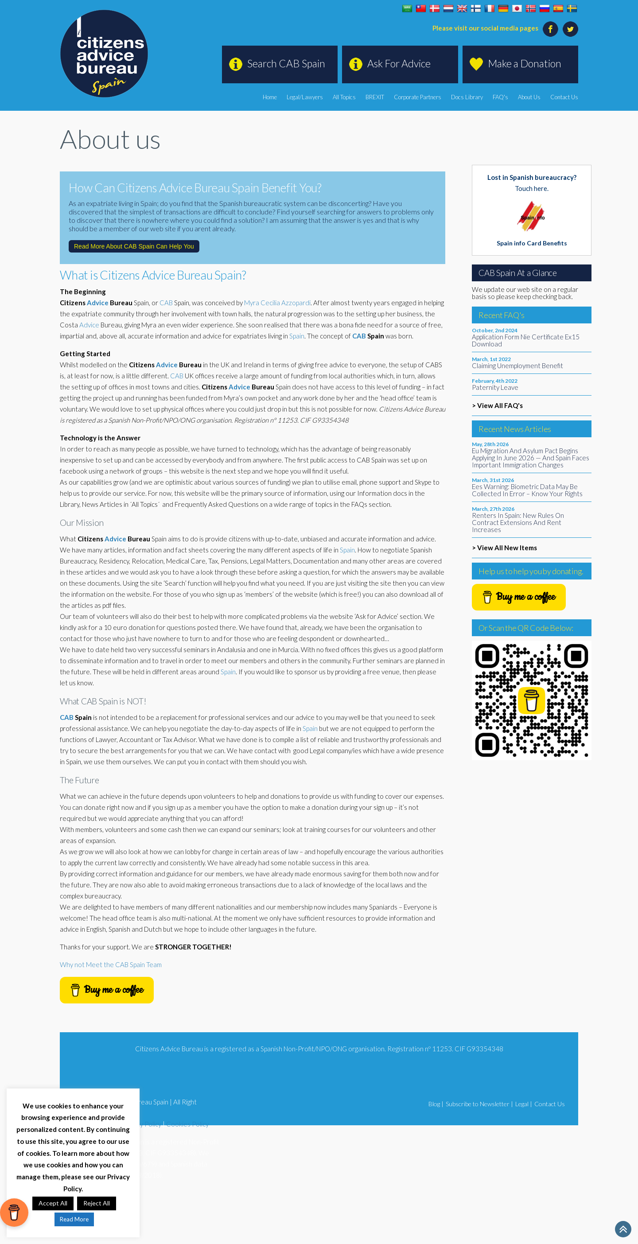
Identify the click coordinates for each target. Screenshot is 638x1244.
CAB (166, 303)
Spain (296, 336)
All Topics (344, 97)
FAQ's (500, 97)
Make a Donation (524, 63)
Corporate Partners (417, 97)
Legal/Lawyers (305, 97)
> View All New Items (504, 548)
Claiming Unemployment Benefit (517, 365)
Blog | (435, 1104)
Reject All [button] (96, 1203)
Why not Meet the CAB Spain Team (111, 964)
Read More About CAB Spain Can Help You (134, 246)
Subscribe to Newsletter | (479, 1104)
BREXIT (375, 97)
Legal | (523, 1104)
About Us (529, 97)
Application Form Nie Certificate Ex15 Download (526, 340)
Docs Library (467, 97)
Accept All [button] (53, 1203)
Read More (74, 1219)
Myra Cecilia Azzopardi (277, 303)
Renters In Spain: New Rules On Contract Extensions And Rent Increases (518, 522)
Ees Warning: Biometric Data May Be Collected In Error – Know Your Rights (527, 490)
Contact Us (564, 97)
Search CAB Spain (286, 63)
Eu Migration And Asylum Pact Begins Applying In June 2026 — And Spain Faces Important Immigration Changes (530, 458)
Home (270, 97)
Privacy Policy (141, 1124)
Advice (98, 303)
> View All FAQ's (497, 405)
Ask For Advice (399, 63)
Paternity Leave (495, 387)
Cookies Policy (187, 1124)
